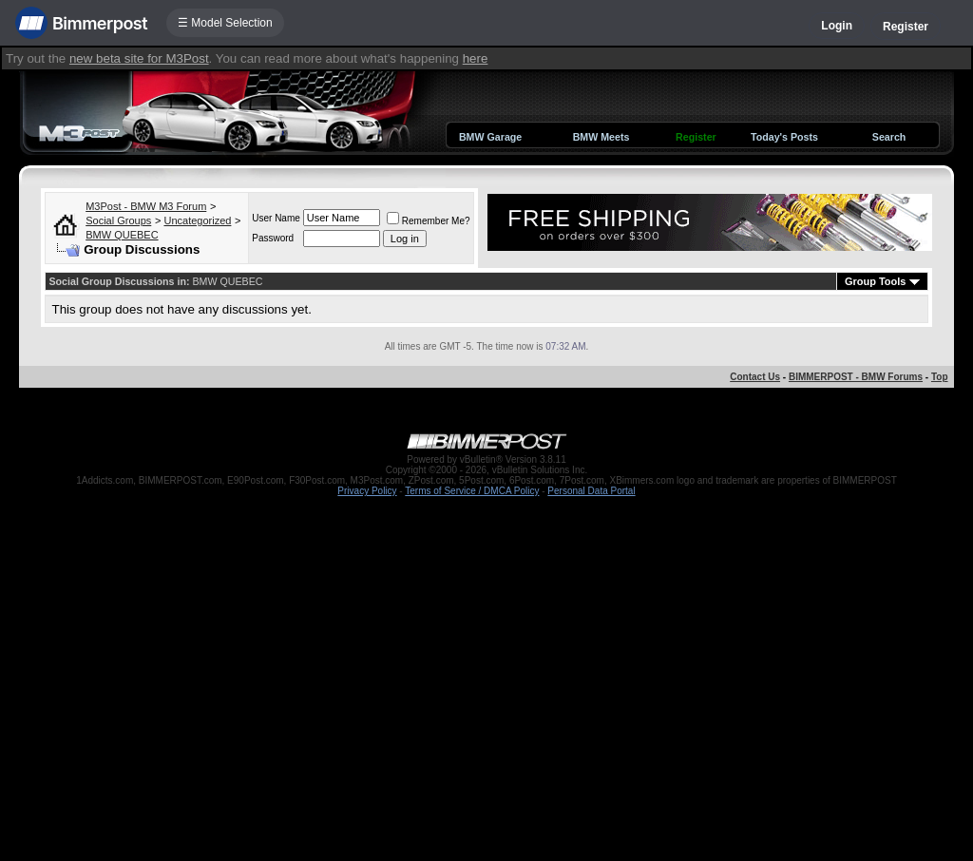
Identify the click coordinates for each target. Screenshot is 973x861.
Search (889, 137)
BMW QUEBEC (122, 234)
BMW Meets (601, 137)
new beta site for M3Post (139, 58)
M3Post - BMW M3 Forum (146, 206)
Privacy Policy (366, 491)
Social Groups (118, 220)
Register (905, 26)
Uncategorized (197, 220)
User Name (276, 218)
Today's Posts (784, 137)
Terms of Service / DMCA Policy (472, 491)
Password (273, 238)
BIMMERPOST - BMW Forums (856, 377)
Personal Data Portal (591, 491)
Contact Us (755, 377)
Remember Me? (428, 221)
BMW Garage (490, 137)
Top (939, 377)
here (475, 58)
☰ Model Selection (225, 22)
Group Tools (875, 281)
